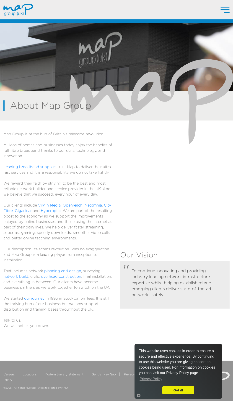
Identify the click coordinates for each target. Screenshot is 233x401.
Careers (9, 374)
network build (15, 276)
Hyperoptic (51, 211)
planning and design (62, 271)
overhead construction (61, 276)
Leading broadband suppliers (30, 167)
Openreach (73, 205)
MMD (64, 388)
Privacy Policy (134, 374)
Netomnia (93, 205)
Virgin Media (49, 205)
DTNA (7, 380)
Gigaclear (23, 211)
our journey (34, 298)
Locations (29, 374)
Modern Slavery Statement (64, 374)
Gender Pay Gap (104, 374)
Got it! (178, 390)
